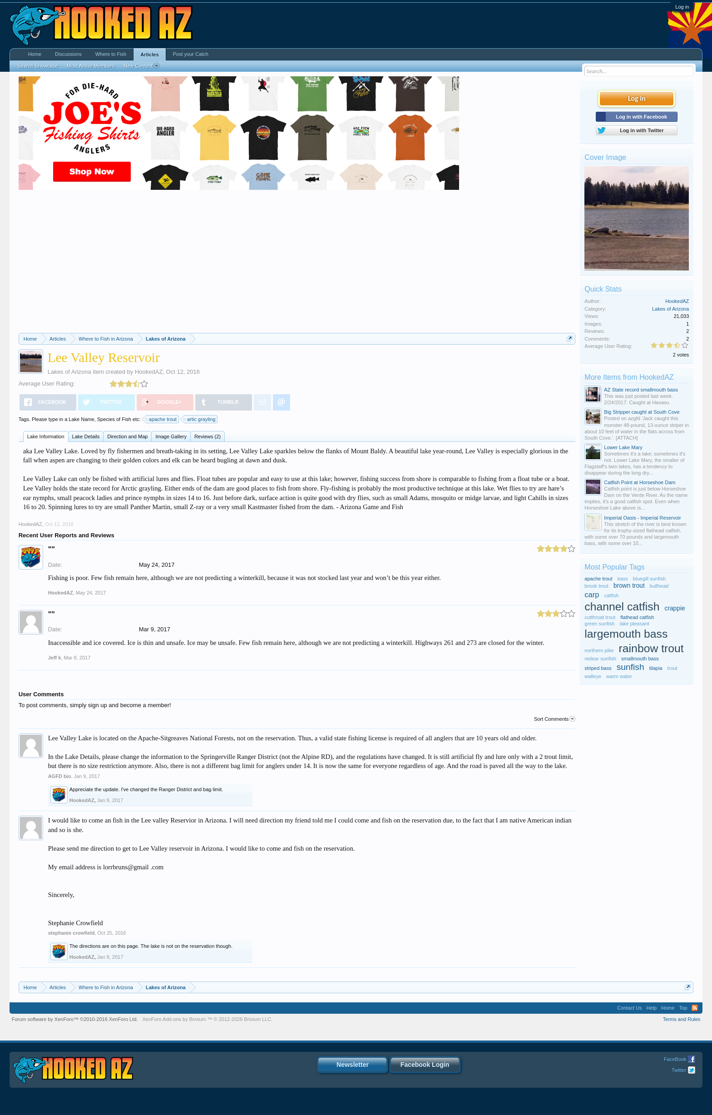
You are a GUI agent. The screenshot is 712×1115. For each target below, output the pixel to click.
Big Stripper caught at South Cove (641, 412)
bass (623, 578)
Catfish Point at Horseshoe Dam (639, 482)
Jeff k (54, 657)
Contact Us (629, 1008)
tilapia (656, 668)
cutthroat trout (599, 617)
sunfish (630, 667)
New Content (141, 66)
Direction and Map (127, 436)
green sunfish (599, 623)
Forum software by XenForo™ (75, 1019)
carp (591, 594)
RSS (695, 1008)
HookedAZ (149, 371)
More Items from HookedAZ (629, 377)
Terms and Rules (682, 1019)
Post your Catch (190, 54)
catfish (611, 595)
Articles (149, 54)
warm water (619, 676)
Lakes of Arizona (69, 371)
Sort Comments (554, 719)
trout (672, 668)
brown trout (629, 585)
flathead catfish (637, 617)
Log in (682, 7)
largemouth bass (626, 634)
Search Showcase (38, 66)
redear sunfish (600, 658)
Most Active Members (90, 66)
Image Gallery (170, 436)
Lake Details (86, 436)
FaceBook (675, 1059)
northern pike (598, 650)
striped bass (597, 668)
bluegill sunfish (649, 578)
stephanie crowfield (71, 933)
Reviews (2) (207, 436)
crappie (675, 608)
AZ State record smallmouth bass (641, 389)
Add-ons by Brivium (207, 1019)
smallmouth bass (640, 658)
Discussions (68, 54)
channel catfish (621, 606)
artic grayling (199, 419)
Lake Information (45, 436)
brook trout (596, 586)
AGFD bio (59, 776)
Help (652, 1008)
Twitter (679, 1070)
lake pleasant (634, 623)
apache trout (161, 419)
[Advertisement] (297, 264)
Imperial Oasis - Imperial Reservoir (642, 517)
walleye (592, 676)
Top (683, 1008)
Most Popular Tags (614, 567)
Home (34, 54)
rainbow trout (651, 648)
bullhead (659, 586)
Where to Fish (110, 54)
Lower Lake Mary (623, 447)
